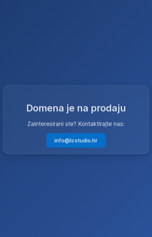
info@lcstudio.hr (76, 140)
